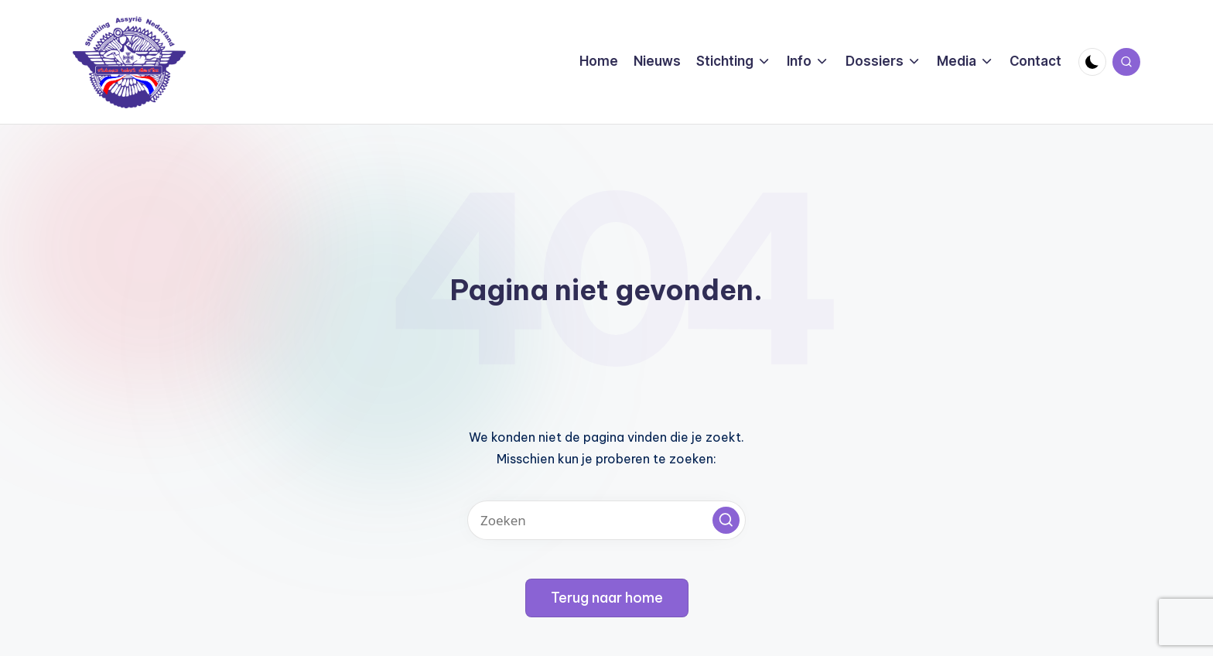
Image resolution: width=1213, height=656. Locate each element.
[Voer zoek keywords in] (606, 520)
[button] (726, 520)
